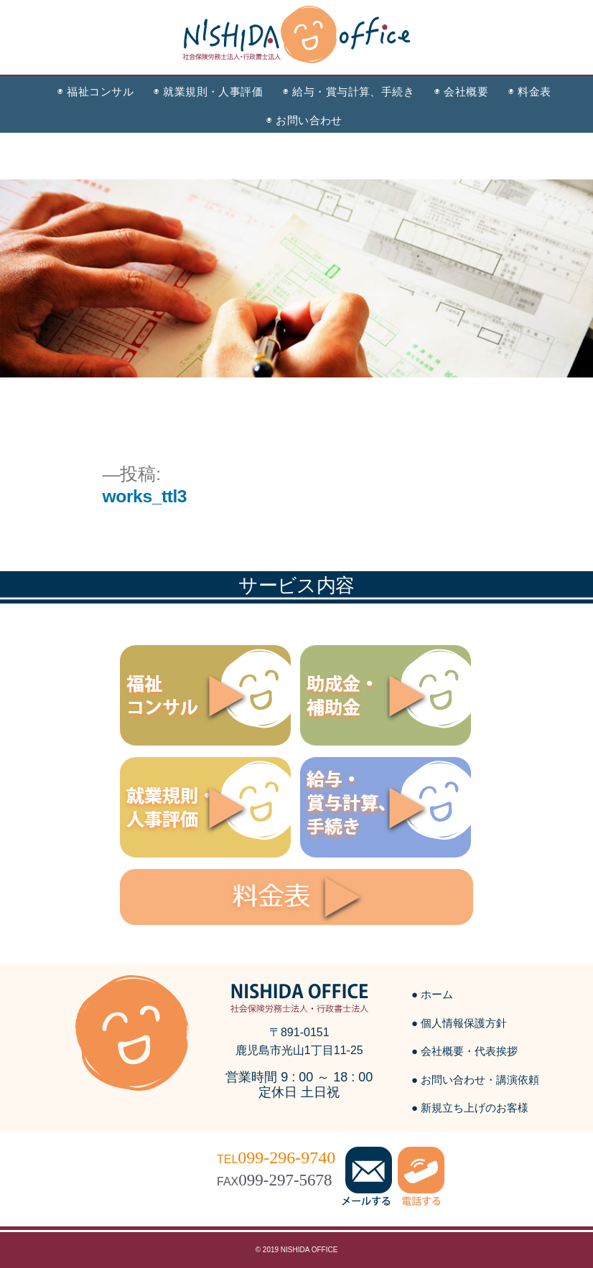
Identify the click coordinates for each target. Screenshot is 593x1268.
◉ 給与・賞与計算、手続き (348, 91)
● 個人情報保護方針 (459, 1023)
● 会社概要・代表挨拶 (464, 1051)
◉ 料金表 (529, 91)
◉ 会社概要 (461, 91)
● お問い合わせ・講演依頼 (475, 1080)
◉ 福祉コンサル (95, 91)
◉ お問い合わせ (304, 120)
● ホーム (432, 994)
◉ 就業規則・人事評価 (208, 91)
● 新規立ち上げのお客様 (469, 1108)
